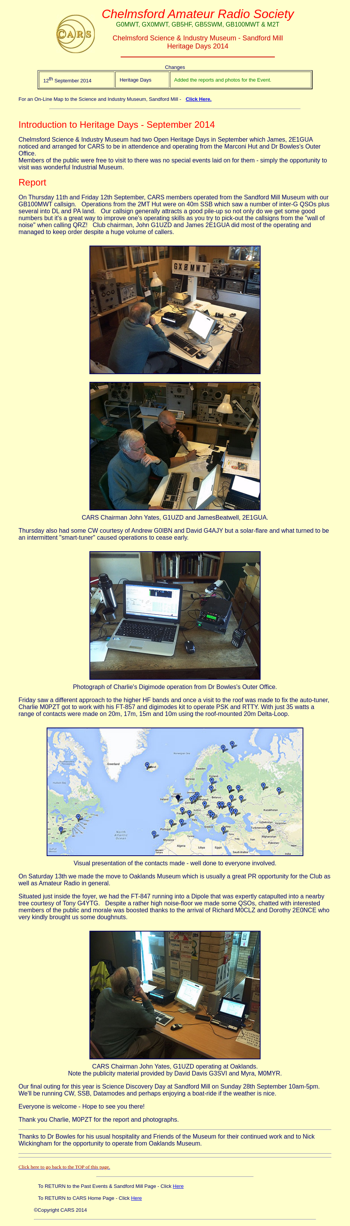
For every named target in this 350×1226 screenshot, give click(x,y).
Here (178, 1186)
